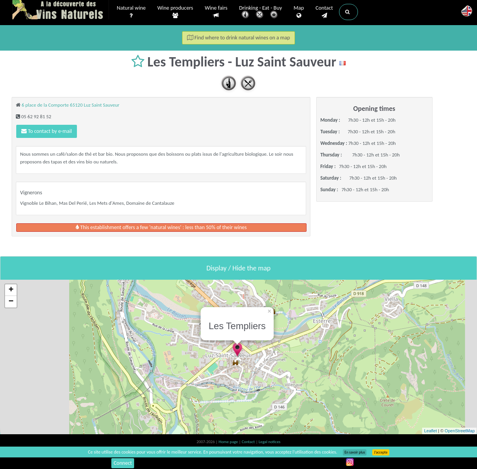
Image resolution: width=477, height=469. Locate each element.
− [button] (11, 302)
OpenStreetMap (460, 430)
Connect (123, 463)
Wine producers (175, 12)
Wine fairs (216, 12)
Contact (324, 12)
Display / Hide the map (238, 268)
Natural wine (131, 12)
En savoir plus (354, 452)
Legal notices (269, 441)
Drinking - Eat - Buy (260, 12)
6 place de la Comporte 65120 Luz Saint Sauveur (70, 105)
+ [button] (11, 290)
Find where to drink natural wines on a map (238, 37)
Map (299, 12)
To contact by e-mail (46, 131)
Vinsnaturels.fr (60, 10)
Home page (228, 441)
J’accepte (380, 452)
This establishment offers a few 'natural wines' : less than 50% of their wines (161, 227)
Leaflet (430, 430)
